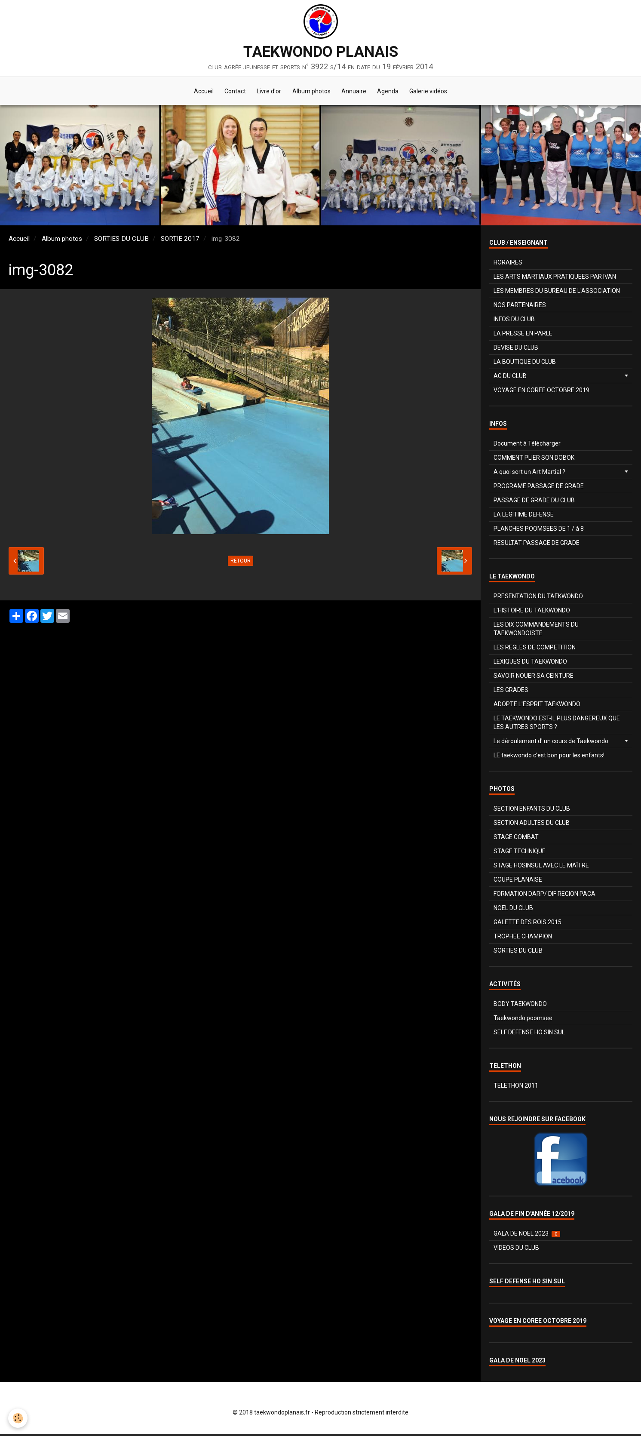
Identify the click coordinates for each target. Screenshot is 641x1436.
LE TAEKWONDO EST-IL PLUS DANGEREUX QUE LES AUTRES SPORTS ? (557, 724)
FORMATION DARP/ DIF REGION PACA (544, 895)
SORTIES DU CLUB (121, 241)
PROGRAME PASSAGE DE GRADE (539, 488)
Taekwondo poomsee (523, 1020)
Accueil (198, 92)
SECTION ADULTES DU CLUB (532, 824)
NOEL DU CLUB (513, 910)
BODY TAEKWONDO (520, 1005)
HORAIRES (508, 264)
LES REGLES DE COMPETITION (535, 649)
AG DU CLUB (510, 378)
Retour (240, 563)
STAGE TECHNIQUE (520, 853)
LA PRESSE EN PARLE (523, 335)
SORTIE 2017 (180, 241)
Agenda (392, 92)
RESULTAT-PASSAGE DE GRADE (537, 544)
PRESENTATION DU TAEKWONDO (538, 598)
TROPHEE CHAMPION (523, 938)
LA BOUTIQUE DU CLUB (525, 363)
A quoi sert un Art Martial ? (529, 473)
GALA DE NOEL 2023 (527, 1235)
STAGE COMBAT (516, 839)
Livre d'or (267, 92)
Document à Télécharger (527, 445)
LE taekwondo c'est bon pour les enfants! (549, 757)
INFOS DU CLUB (514, 321)
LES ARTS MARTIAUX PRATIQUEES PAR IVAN (555, 278)
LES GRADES (511, 692)
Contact (231, 92)
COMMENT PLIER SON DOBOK (534, 459)
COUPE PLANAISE (518, 881)
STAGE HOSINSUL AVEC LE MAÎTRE (541, 867)
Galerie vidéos (435, 92)
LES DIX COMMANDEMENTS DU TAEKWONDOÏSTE (536, 631)
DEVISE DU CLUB (516, 349)
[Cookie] (18, 1418)
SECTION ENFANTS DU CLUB (532, 810)
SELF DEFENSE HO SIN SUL (529, 1034)
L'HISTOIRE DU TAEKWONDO (532, 612)
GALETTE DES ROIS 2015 (527, 924)
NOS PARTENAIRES (520, 307)
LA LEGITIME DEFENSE (524, 516)
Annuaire (356, 92)
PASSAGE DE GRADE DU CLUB (534, 502)
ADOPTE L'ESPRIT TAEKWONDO (537, 706)
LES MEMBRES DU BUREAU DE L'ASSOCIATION (557, 292)
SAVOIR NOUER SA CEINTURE (534, 677)
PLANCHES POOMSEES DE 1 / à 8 (539, 530)
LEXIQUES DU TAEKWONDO (530, 663)
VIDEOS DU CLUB (516, 1249)
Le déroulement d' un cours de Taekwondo (551, 743)
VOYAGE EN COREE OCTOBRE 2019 (541, 392)
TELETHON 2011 (516, 1087)
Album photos (311, 92)
